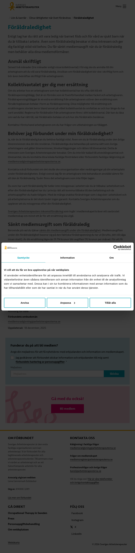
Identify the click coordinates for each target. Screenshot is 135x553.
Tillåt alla (110, 302)
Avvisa (25, 302)
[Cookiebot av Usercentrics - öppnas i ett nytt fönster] (116, 247)
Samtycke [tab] (23, 257)
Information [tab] (67, 257)
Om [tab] (111, 257)
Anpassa (67, 302)
